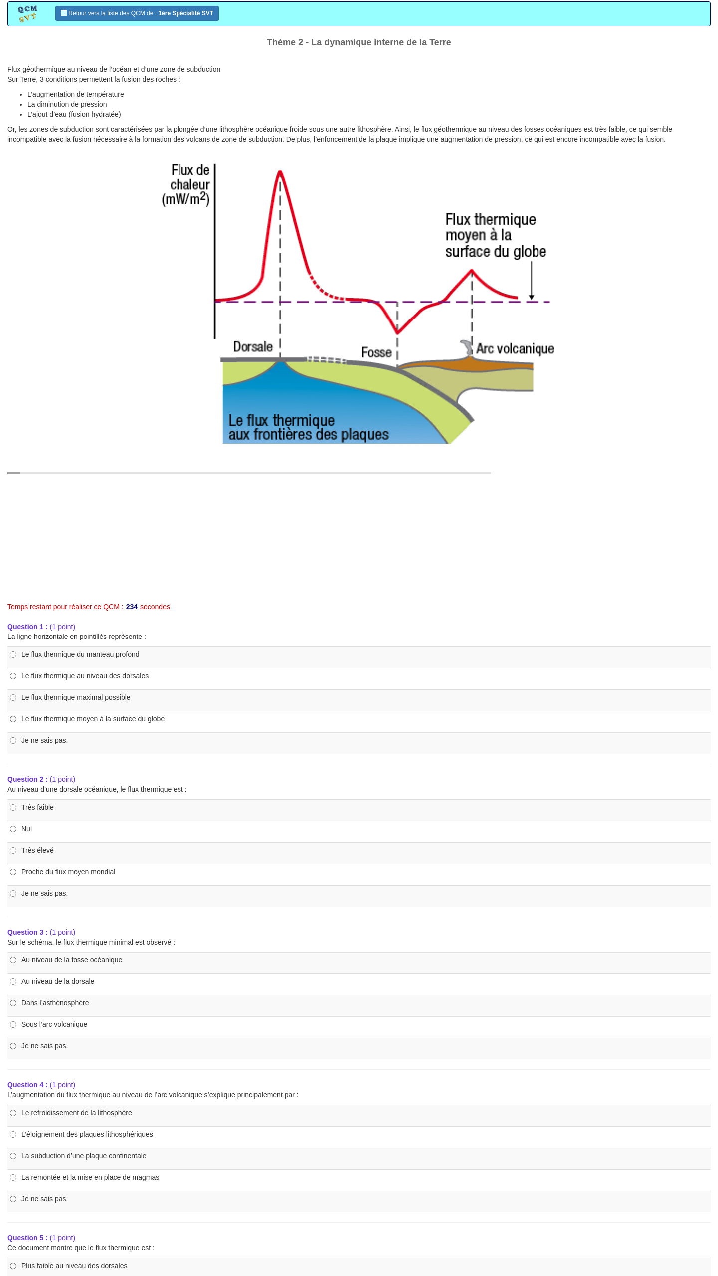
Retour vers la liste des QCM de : (137, 13)
